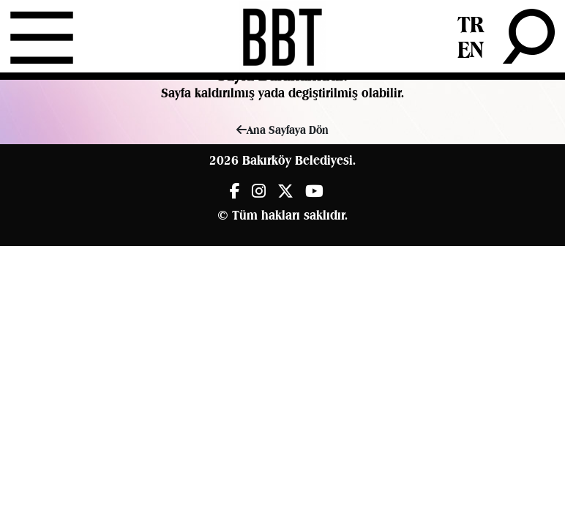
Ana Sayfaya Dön (282, 130)
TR (470, 24)
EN (470, 49)
